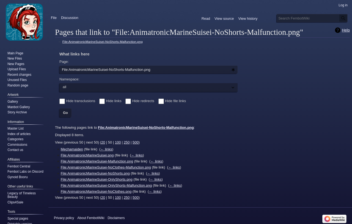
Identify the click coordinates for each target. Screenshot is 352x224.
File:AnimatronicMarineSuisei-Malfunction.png (97, 161)
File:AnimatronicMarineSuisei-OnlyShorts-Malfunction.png (106, 185)
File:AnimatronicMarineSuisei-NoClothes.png (96, 191)
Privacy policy (64, 218)
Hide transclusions (80, 101)
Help (346, 30)
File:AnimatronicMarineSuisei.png (87, 155)
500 (136, 142)
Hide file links (175, 101)
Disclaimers (116, 218)
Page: (64, 62)
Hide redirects (143, 101)
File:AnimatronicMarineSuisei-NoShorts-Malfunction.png (102, 41)
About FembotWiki (90, 218)
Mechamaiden (72, 149)
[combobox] (148, 70)
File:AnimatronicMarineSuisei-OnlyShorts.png (97, 179)
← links (106, 149)
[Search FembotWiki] (312, 18)
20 (103, 142)
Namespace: (69, 79)
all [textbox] (64, 87)
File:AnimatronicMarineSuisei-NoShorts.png (95, 173)
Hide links (114, 101)
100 (118, 142)
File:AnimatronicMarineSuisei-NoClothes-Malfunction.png (106, 167)
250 (127, 142)
